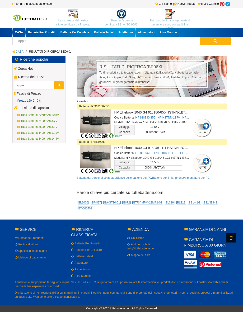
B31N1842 (210, 202)
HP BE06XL (142, 153)
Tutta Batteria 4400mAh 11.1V (38, 132)
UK (79, 282)
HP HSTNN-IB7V (186, 153)
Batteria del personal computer (96, 177)
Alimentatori (146, 32)
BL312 (181, 202)
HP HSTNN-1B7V (169, 117)
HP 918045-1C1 (163, 153)
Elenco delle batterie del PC (133, 177)
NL (73, 282)
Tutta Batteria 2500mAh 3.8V (37, 127)
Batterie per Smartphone (167, 177)
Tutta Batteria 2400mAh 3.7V (37, 121)
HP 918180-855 (145, 117)
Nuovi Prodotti (185, 3)
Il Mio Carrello (208, 3)
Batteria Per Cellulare (74, 32)
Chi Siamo (163, 3)
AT (84, 282)
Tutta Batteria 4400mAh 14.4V (38, 138)
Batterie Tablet (104, 32)
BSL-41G (194, 202)
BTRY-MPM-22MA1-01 (147, 202)
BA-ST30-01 (112, 202)
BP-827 (96, 202)
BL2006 (83, 202)
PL (90, 282)
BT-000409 (85, 208)
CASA (19, 32)
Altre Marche (168, 32)
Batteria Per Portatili (41, 32)
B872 (126, 202)
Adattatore (126, 32)
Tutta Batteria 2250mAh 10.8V (38, 115)
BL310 (170, 202)
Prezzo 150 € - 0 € (29, 100)
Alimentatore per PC (197, 177)
